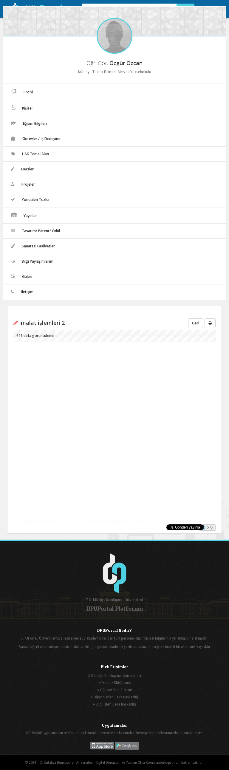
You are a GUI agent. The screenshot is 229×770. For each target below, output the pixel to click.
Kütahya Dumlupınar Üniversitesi (114, 675)
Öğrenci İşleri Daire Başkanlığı (115, 697)
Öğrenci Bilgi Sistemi (114, 690)
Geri (195, 323)
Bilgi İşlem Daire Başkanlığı (115, 704)
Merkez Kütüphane (115, 682)
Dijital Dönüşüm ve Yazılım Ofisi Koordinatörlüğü (134, 762)
